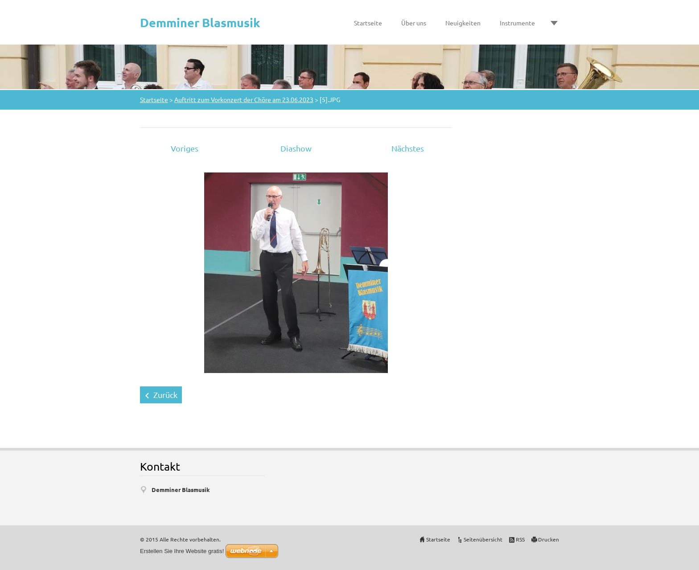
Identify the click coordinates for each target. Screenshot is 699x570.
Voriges (184, 148)
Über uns (413, 23)
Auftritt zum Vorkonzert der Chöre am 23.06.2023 (243, 99)
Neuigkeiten (463, 23)
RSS (520, 539)
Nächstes (407, 148)
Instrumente (517, 23)
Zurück (165, 394)
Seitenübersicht (483, 539)
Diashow (296, 148)
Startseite (368, 23)
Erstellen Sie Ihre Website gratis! (182, 551)
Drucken (548, 539)
